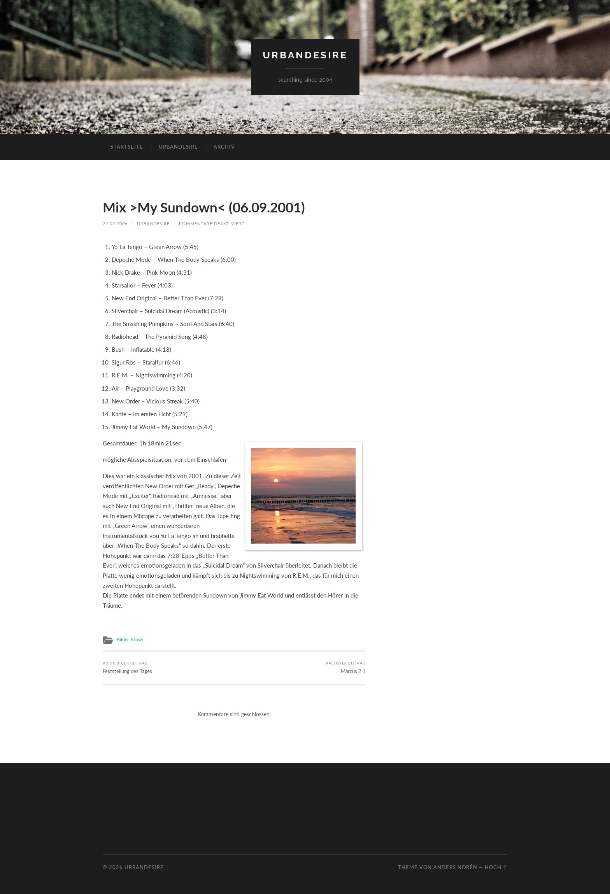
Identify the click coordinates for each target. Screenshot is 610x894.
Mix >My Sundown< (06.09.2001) (204, 207)
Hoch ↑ (496, 867)
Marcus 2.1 (346, 667)
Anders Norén (455, 867)
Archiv (224, 147)
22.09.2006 (115, 223)
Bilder (123, 639)
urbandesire (305, 55)
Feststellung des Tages (127, 667)
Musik (137, 639)
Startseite (126, 147)
